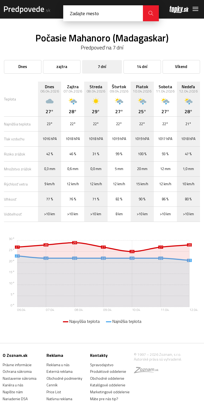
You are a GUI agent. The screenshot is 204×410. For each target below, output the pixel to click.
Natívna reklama (59, 398)
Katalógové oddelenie (107, 385)
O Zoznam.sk (15, 355)
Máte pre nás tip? (104, 398)
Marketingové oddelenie (110, 392)
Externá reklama (59, 371)
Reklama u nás (58, 364)
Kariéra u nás (13, 385)
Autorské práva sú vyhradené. (158, 359)
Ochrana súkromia (17, 371)
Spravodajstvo (101, 364)
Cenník (52, 385)
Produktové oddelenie (108, 371)
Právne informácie (17, 364)
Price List (53, 392)
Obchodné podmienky (64, 378)
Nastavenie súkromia (19, 378)
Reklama (54, 355)
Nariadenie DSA (15, 398)
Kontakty (99, 355)
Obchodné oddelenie (107, 378)
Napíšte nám (13, 392)
